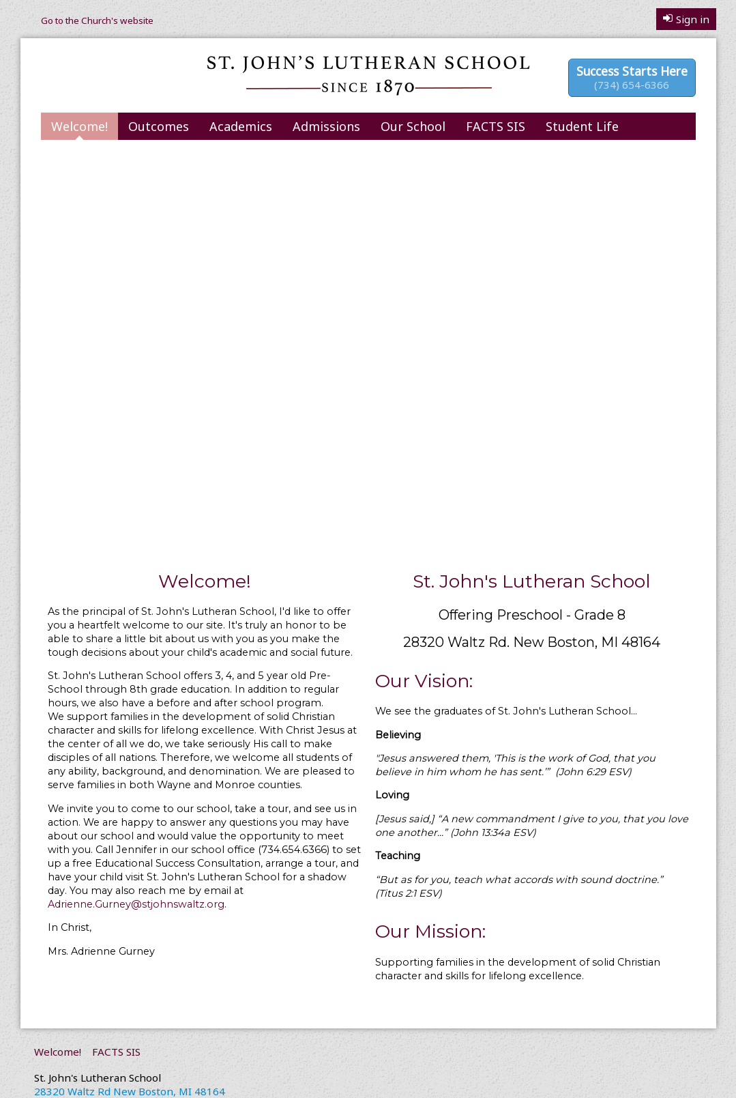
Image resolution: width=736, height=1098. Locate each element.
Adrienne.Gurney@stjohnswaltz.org (136, 904)
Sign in (686, 19)
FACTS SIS (495, 126)
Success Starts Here (632, 77)
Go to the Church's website (97, 20)
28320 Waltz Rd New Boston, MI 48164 (129, 1091)
